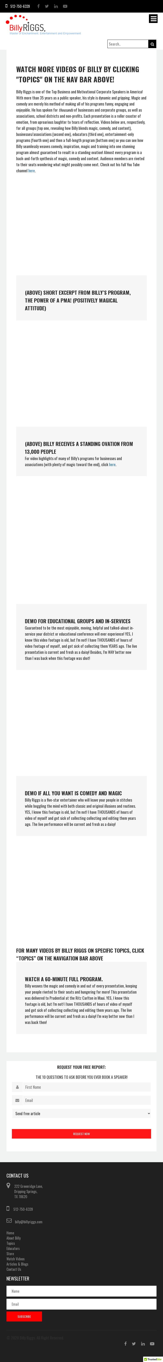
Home (10, 1232)
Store (10, 1253)
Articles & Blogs (17, 1264)
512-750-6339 (23, 1209)
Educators (13, 1248)
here (31, 170)
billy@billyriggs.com (28, 1221)
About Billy (13, 1238)
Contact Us (13, 1269)
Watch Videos (15, 1258)
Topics (10, 1243)
